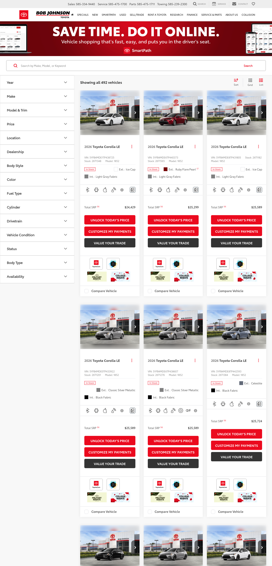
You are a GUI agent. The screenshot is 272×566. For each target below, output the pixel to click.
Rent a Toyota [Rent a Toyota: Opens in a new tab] (157, 14)
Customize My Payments (109, 231)
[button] (135, 113)
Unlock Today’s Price (110, 219)
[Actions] (131, 146)
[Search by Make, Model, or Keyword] (130, 66)
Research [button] (176, 14)
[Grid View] (249, 82)
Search (248, 65)
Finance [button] (192, 14)
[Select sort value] (237, 82)
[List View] (261, 82)
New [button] (95, 14)
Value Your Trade (110, 242)
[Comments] (132, 190)
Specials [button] (82, 14)
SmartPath (109, 14)
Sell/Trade (137, 14)
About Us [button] (231, 14)
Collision (248, 14)
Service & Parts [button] (211, 14)
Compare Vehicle (104, 291)
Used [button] (122, 14)
